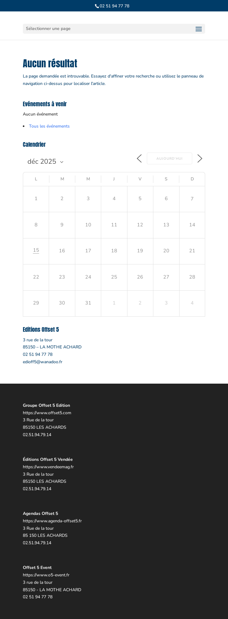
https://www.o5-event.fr (46, 575)
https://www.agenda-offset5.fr (52, 521)
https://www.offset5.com (47, 413)
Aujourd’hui (169, 158)
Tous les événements (49, 126)
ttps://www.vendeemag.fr (49, 467)
